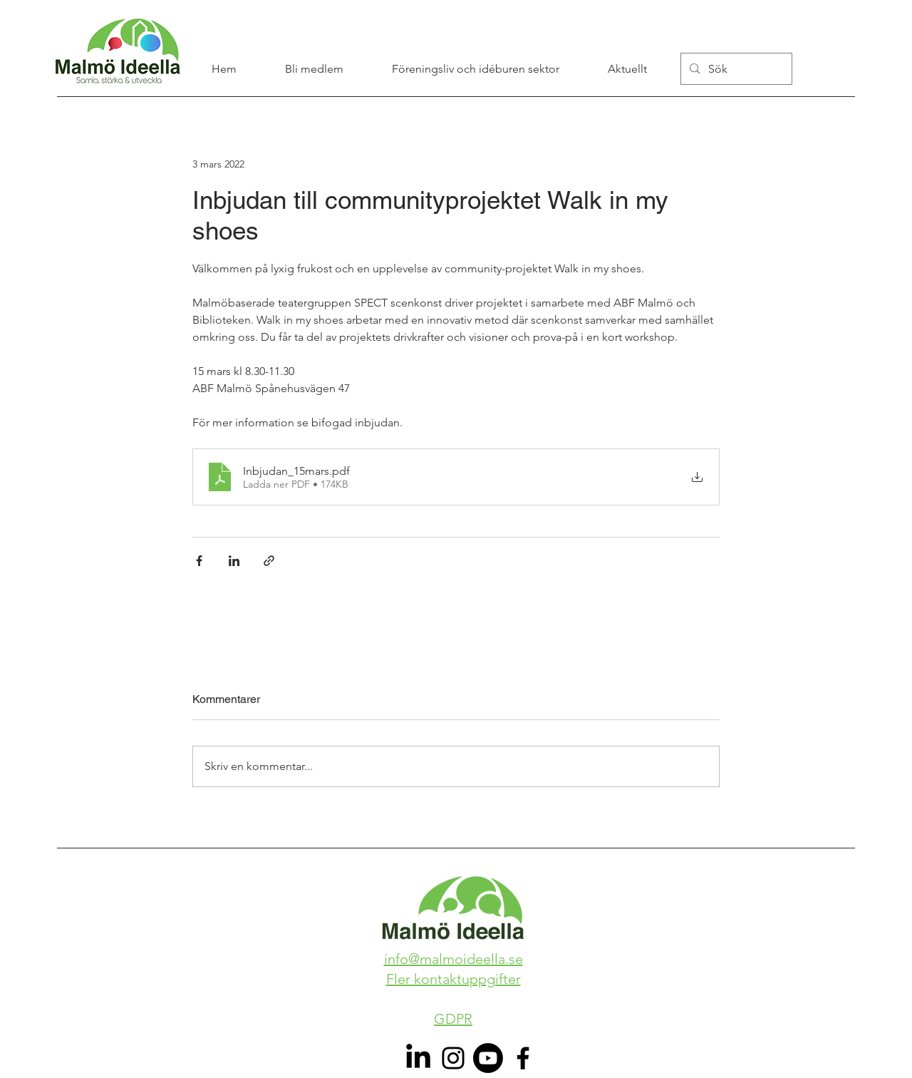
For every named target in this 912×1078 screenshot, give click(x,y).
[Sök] (735, 68)
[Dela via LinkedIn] (234, 561)
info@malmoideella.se (453, 958)
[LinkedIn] (418, 1058)
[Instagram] (453, 1058)
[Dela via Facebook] (199, 561)
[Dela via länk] (269, 561)
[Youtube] (488, 1058)
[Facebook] (523, 1058)
